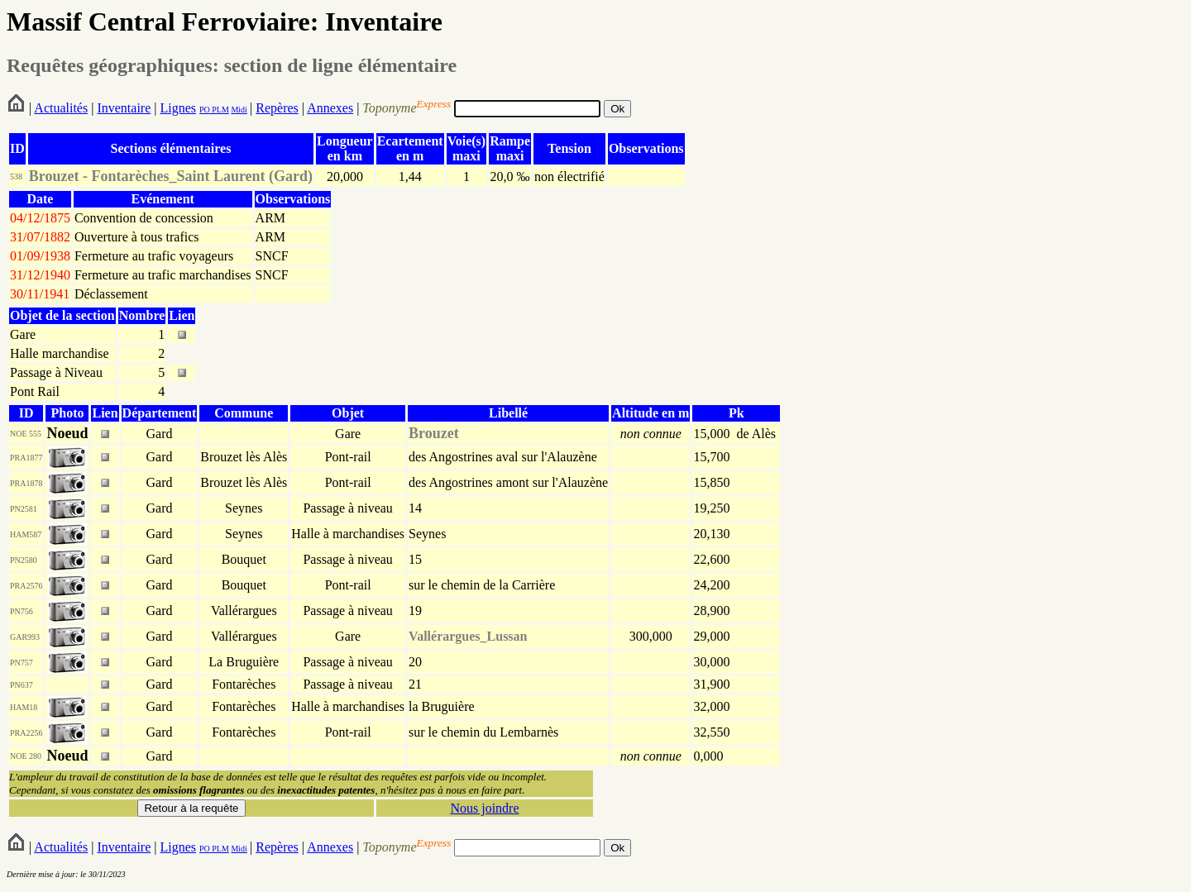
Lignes (178, 108)
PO (204, 109)
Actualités (61, 108)
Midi (238, 109)
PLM (219, 109)
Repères (277, 108)
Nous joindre (484, 808)
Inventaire (124, 108)
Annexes (330, 108)
